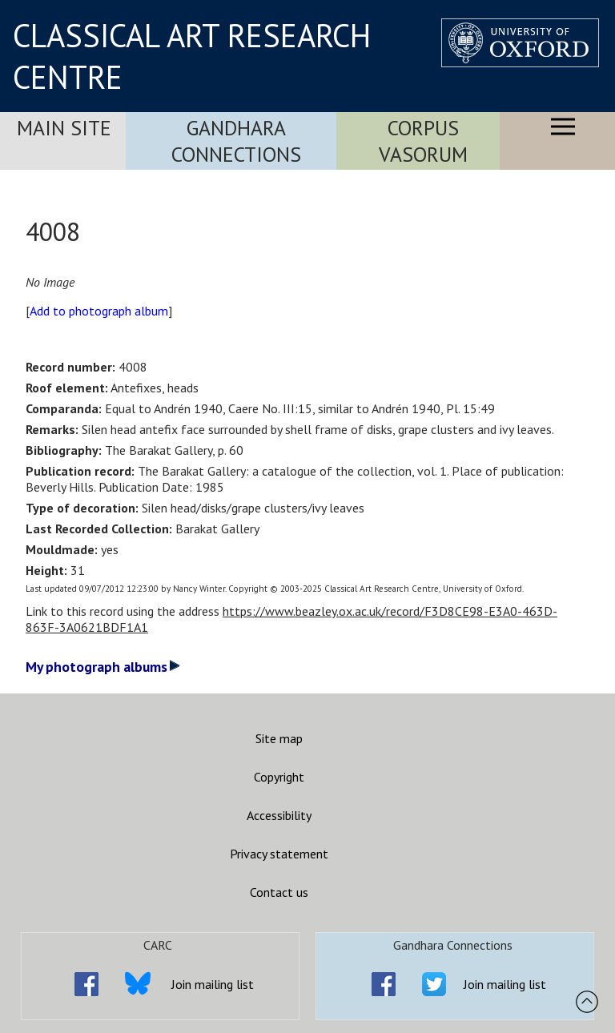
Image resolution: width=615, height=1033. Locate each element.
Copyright (279, 777)
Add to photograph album (99, 311)
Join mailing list (212, 984)
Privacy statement (279, 854)
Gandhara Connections (236, 141)
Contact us (279, 892)
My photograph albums (103, 666)
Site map (279, 738)
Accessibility (279, 815)
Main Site (64, 128)
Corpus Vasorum (423, 141)
